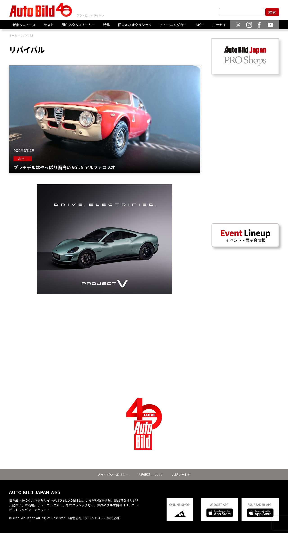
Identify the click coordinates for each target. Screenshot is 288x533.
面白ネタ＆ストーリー (78, 24)
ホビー (199, 24)
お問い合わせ (181, 474)
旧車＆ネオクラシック (135, 24)
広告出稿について (150, 474)
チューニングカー (173, 24)
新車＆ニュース (24, 24)
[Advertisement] (104, 325)
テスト (49, 24)
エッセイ (219, 24)
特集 (106, 24)
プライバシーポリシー (113, 474)
